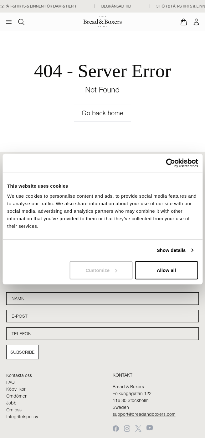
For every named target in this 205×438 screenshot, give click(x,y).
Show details (171, 250)
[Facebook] (116, 428)
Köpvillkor (16, 389)
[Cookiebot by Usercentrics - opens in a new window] (170, 163)
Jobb (11, 403)
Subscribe (22, 352)
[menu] (9, 22)
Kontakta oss (19, 375)
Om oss (14, 410)
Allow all (166, 270)
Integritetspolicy (22, 417)
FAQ (10, 382)
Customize (101, 270)
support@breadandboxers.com (144, 414)
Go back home (102, 113)
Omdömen (17, 396)
